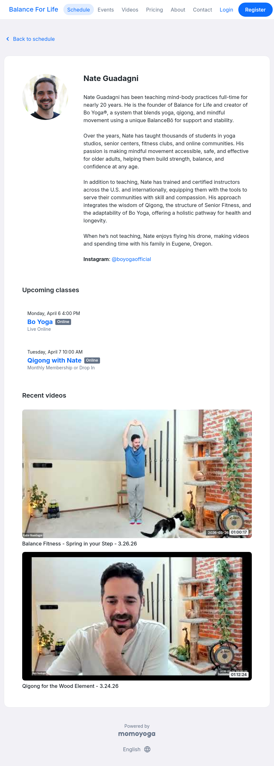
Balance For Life (33, 9)
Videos (130, 9)
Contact (202, 9)
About (178, 9)
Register (255, 9)
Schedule (78, 9)
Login (226, 9)
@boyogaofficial (131, 259)
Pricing (154, 9)
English (137, 749)
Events (106, 9)
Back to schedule (29, 39)
